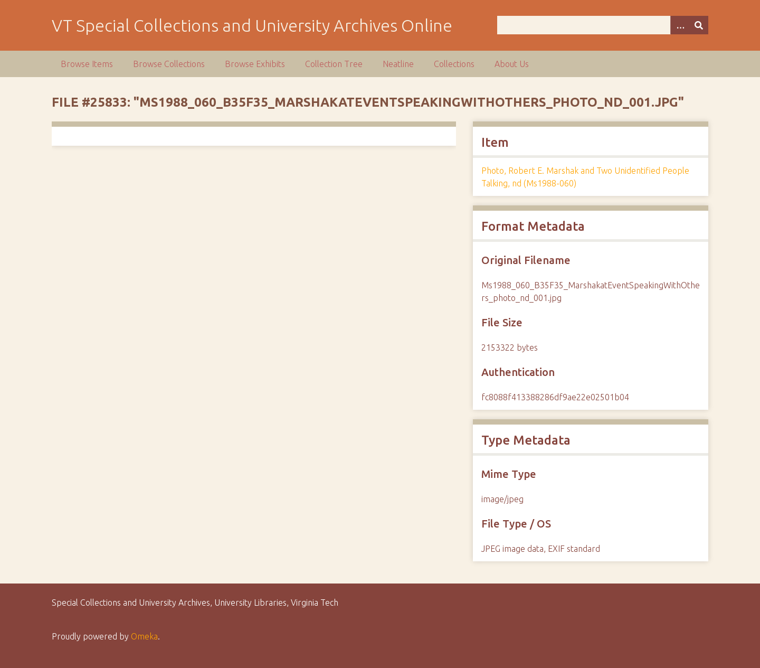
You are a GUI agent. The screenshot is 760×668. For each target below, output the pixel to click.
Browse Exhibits (255, 64)
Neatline (398, 64)
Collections (454, 64)
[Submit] (698, 25)
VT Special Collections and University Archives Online (252, 25)
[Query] (603, 25)
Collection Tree (334, 64)
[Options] (679, 25)
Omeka (144, 636)
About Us (512, 64)
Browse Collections (169, 64)
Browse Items (87, 64)
